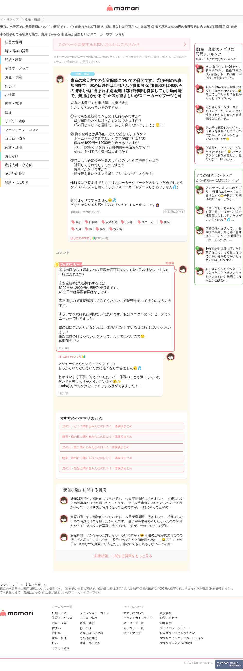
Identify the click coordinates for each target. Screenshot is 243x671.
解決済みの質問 (17, 51)
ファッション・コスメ (22, 130)
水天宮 (117, 229)
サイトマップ (132, 633)
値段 (103, 229)
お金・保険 (13, 77)
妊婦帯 (93, 222)
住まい (10, 86)
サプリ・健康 (15, 121)
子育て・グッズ (17, 68)
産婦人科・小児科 (18, 165)
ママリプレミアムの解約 (176, 643)
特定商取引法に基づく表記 (177, 633)
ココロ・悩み (15, 138)
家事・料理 (13, 103)
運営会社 (166, 613)
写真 (78, 229)
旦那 (78, 222)
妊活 (8, 112)
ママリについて (133, 613)
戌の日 (129, 222)
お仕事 (10, 95)
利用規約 (166, 623)
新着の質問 (13, 42)
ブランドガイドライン (138, 618)
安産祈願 (111, 222)
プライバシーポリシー (174, 628)
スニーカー (149, 222)
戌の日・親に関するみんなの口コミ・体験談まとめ (95, 447)
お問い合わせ (168, 618)
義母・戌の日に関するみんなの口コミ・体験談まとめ (97, 436)
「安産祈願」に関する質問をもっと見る (121, 556)
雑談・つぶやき (17, 182)
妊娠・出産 (13, 60)
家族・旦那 (13, 147)
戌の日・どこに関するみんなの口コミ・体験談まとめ (97, 426)
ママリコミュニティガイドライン (182, 638)
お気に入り (175, 211)
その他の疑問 (15, 174)
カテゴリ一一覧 (133, 628)
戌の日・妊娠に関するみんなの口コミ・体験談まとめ (97, 468)
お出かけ (11, 156)
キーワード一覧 (133, 623)
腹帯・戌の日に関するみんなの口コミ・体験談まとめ (97, 458)
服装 (167, 222)
